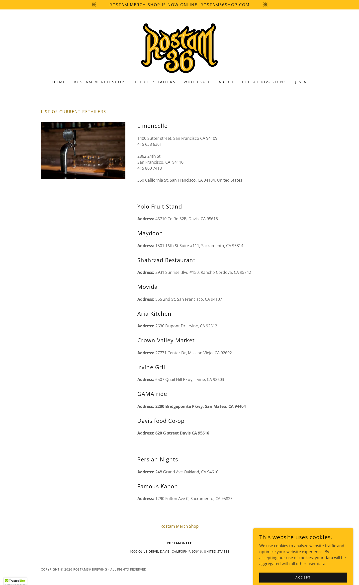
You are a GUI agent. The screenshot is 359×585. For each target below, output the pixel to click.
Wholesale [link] (197, 81)
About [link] (226, 81)
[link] (179, 48)
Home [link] (59, 81)
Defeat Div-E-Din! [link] (263, 81)
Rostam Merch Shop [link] (99, 81)
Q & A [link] (300, 81)
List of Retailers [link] (154, 81)
